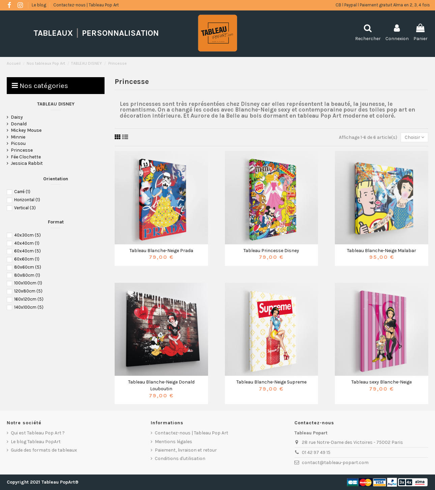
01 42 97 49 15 (316, 452)
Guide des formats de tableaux (44, 450)
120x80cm (28, 291)
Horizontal (27, 199)
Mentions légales (173, 442)
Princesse (22, 150)
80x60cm (27, 267)
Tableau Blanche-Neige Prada (161, 250)
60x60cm (26, 259)
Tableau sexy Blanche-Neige (381, 382)
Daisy (17, 117)
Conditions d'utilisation (180, 458)
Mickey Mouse (26, 130)
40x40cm (26, 243)
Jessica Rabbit (27, 163)
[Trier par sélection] (414, 137)
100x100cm (28, 282)
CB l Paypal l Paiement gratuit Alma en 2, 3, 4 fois (383, 4)
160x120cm (29, 299)
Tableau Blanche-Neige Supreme (271, 382)
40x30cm (27, 235)
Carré (22, 191)
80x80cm (27, 275)
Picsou (18, 143)
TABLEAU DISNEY (56, 104)
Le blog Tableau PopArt (36, 442)
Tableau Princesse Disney (271, 250)
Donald (19, 124)
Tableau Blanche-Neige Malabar (381, 250)
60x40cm (27, 250)
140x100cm (29, 307)
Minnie (18, 137)
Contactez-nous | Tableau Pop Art (86, 4)
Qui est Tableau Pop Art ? (38, 433)
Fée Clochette (26, 157)
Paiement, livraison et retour (186, 450)
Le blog (39, 4)
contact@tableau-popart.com (335, 462)
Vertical (25, 207)
